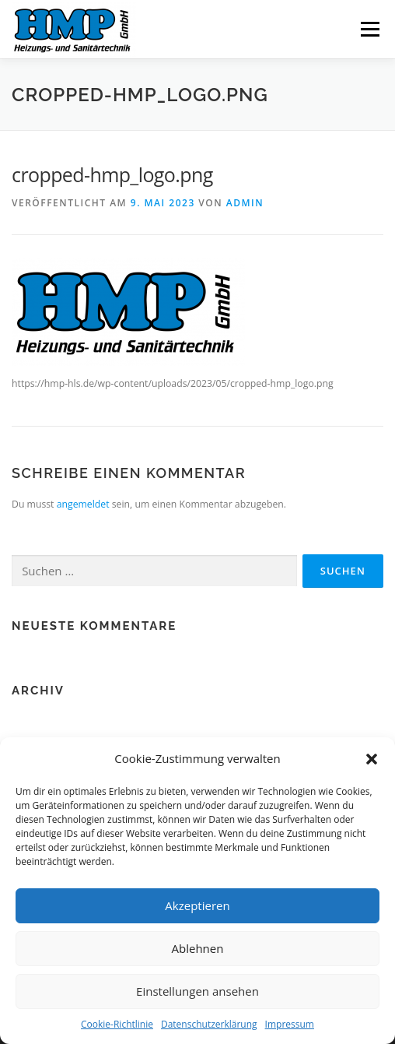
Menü (369, 29)
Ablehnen (198, 948)
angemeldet (83, 504)
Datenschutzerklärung (209, 1024)
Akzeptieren (197, 905)
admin (245, 202)
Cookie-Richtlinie (117, 1024)
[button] (371, 759)
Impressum (289, 1024)
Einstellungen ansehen (197, 991)
